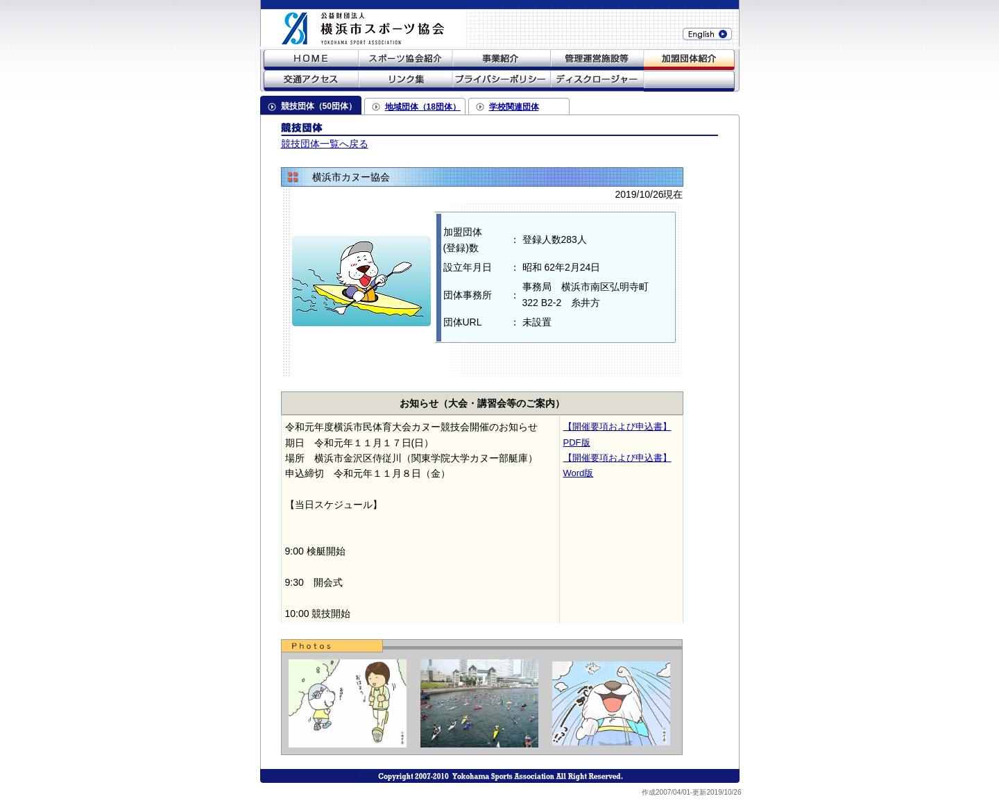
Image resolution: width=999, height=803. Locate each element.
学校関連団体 (514, 107)
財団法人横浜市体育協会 (350, 23)
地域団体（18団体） (423, 107)
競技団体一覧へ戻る (324, 143)
